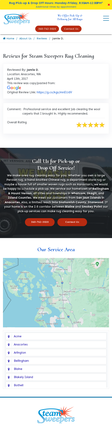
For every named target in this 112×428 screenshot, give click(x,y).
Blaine (18, 369)
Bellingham (21, 361)
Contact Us (71, 28)
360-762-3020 (47, 28)
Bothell (18, 385)
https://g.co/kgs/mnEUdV (54, 92)
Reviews (42, 38)
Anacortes (21, 344)
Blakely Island (23, 377)
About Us (25, 38)
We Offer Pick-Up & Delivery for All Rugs (70, 17)
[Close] (109, 4)
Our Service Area (56, 249)
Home (8, 38)
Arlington (20, 352)
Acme (18, 336)
